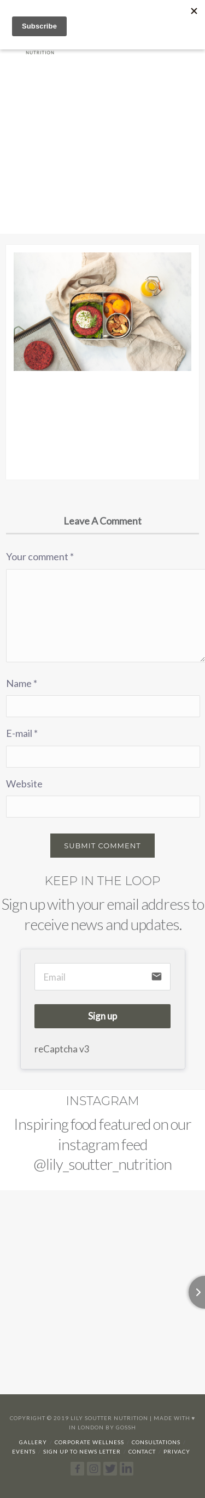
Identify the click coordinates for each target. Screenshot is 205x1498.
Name (21, 683)
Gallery (33, 1442)
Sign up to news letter (82, 1451)
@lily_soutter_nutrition (102, 1164)
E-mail (22, 733)
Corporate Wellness (89, 1442)
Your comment (40, 556)
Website (24, 784)
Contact (142, 1451)
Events (24, 1451)
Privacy (176, 1451)
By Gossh (121, 1427)
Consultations (156, 1442)
